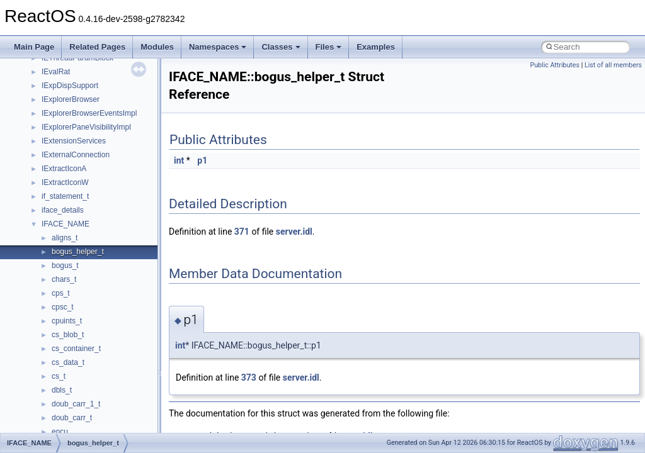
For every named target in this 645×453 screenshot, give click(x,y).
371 (241, 231)
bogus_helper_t (78, 251)
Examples (376, 47)
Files (329, 47)
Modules (157, 47)
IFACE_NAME (65, 224)
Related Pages (97, 47)
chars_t (64, 279)
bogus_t (65, 265)
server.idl (294, 231)
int (179, 160)
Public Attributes (554, 65)
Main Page (34, 47)
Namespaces (218, 47)
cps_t (61, 293)
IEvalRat (56, 71)
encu (60, 431)
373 (248, 377)
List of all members (613, 65)
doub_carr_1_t (76, 404)
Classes (280, 47)
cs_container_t (76, 348)
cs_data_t (68, 362)
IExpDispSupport (70, 85)
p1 (202, 160)
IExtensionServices (74, 141)
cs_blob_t (68, 334)
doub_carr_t (72, 417)
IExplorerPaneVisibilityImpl (86, 127)
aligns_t (64, 237)
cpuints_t (67, 320)
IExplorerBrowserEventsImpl (89, 113)
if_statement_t (65, 196)
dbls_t (62, 390)
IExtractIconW (65, 182)
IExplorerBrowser (71, 99)
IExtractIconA (64, 168)
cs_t (59, 376)
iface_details (63, 210)
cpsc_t (63, 307)
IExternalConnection (76, 154)
